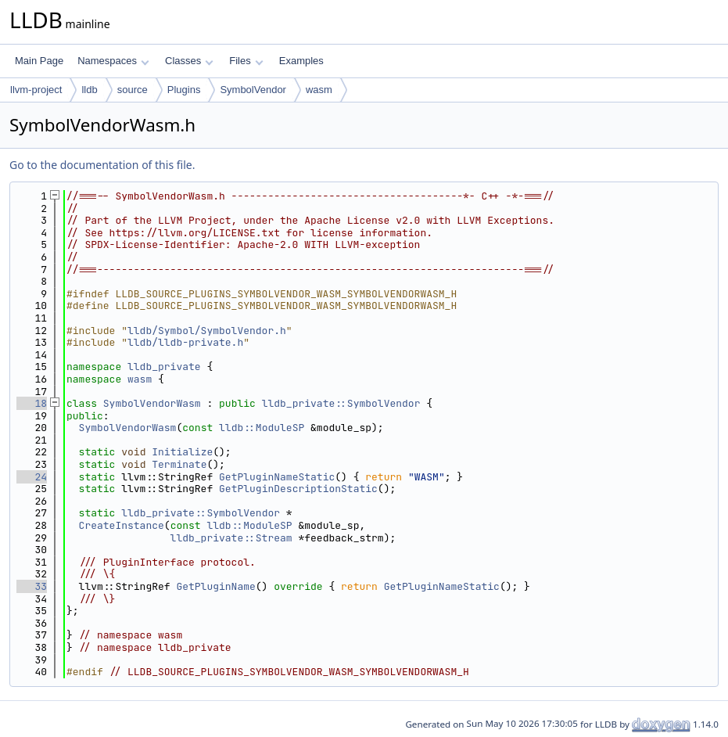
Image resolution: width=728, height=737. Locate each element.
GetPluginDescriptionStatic (298, 488)
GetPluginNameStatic (277, 477)
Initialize (182, 451)
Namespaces (113, 61)
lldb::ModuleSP (261, 427)
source (132, 89)
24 (31, 477)
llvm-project (36, 89)
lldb (89, 89)
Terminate (179, 464)
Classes (189, 61)
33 (31, 586)
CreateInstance (121, 525)
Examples (301, 61)
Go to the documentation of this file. (102, 164)
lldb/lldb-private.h (185, 342)
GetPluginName (215, 586)
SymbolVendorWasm (152, 403)
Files (246, 61)
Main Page (39, 61)
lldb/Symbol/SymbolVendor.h (206, 330)
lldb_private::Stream (231, 538)
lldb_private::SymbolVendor (341, 403)
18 (31, 403)
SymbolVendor (253, 89)
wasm (319, 89)
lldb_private (164, 366)
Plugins (184, 89)
